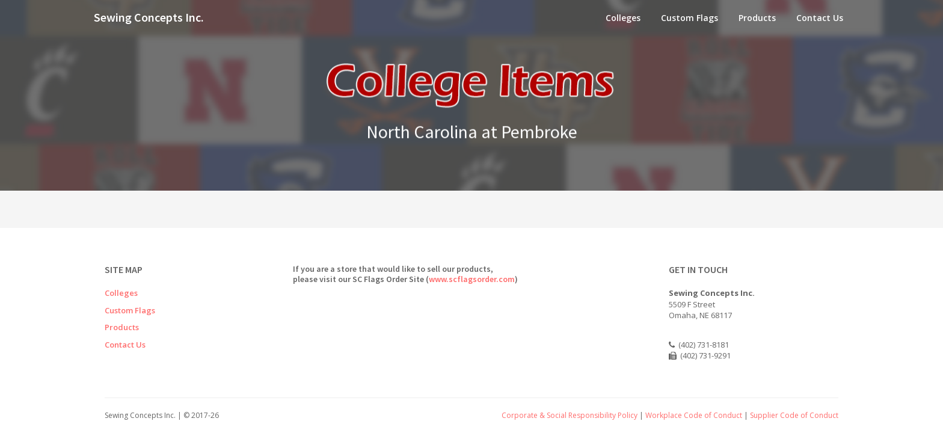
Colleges (623, 17)
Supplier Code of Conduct (794, 415)
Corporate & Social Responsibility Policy (569, 415)
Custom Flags (689, 17)
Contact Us (819, 17)
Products (757, 17)
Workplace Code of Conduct (693, 415)
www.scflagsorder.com (472, 279)
